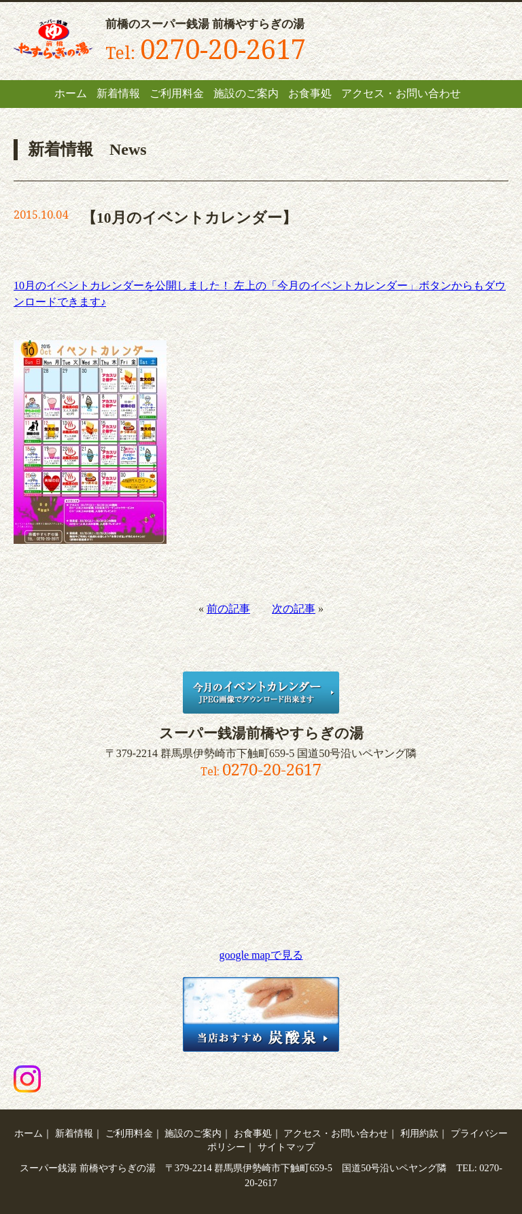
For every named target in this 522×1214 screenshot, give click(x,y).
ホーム (70, 93)
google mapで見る (260, 955)
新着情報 (118, 93)
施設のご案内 (246, 93)
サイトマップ (286, 1146)
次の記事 (293, 608)
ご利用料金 (177, 93)
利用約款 (419, 1133)
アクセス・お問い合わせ (401, 93)
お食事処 (310, 93)
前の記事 (228, 608)
